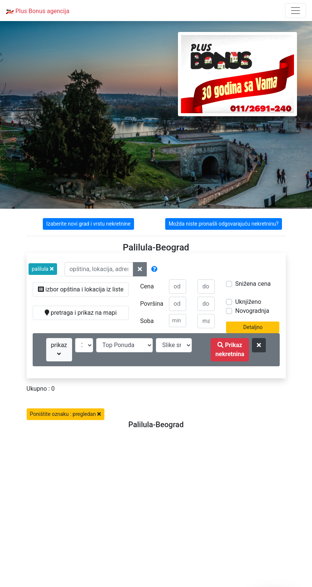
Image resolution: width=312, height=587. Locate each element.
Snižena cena (252, 283)
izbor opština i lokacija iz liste (81, 289)
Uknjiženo (248, 301)
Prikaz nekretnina (230, 349)
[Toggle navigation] (295, 10)
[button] (43, 269)
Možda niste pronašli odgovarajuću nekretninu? (224, 224)
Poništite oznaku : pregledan (65, 414)
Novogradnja (252, 310)
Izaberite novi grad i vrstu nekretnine (88, 224)
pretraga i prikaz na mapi (80, 312)
